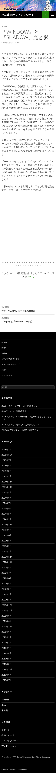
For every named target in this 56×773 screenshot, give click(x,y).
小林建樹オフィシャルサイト (18, 14)
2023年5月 (6, 540)
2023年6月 (6, 535)
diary (4, 26)
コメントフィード (9, 740)
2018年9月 (6, 674)
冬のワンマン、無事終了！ (14, 411)
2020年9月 (6, 632)
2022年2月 (6, 594)
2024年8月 (6, 497)
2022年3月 (6, 589)
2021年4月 (6, 621)
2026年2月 (6, 449)
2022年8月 (6, 567)
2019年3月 (6, 664)
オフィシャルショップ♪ (10, 364)
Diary (3, 348)
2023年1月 (6, 551)
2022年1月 (6, 599)
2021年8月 (6, 615)
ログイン (5, 730)
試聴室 (4, 353)
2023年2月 (6, 546)
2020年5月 (6, 637)
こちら (30, 276)
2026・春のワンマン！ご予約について (19, 406)
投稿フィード (7, 735)
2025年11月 (7, 455)
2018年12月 (7, 669)
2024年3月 (6, 514)
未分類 (4, 710)
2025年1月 (6, 476)
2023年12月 (7, 524)
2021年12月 (7, 605)
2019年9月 (6, 648)
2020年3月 (6, 642)
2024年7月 (6, 503)
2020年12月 (7, 626)
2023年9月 (6, 530)
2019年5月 (6, 658)
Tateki (17, 43)
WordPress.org (8, 746)
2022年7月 (6, 573)
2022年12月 (7, 556)
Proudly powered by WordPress (14, 769)
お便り (4, 370)
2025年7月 (6, 460)
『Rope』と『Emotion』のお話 (28, 319)
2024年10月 (7, 487)
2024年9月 (6, 492)
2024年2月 (6, 519)
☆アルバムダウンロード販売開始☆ (28, 308)
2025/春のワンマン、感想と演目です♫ (19, 430)
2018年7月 (6, 680)
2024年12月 (7, 481)
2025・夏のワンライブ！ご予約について (20, 424)
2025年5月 (6, 465)
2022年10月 (7, 562)
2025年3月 (6, 471)
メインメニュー (52, 14)
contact (5, 699)
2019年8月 (6, 653)
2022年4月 (6, 583)
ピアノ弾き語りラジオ (10, 359)
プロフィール (6, 375)
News (4, 342)
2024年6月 (6, 508)
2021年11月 (7, 610)
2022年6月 (6, 578)
